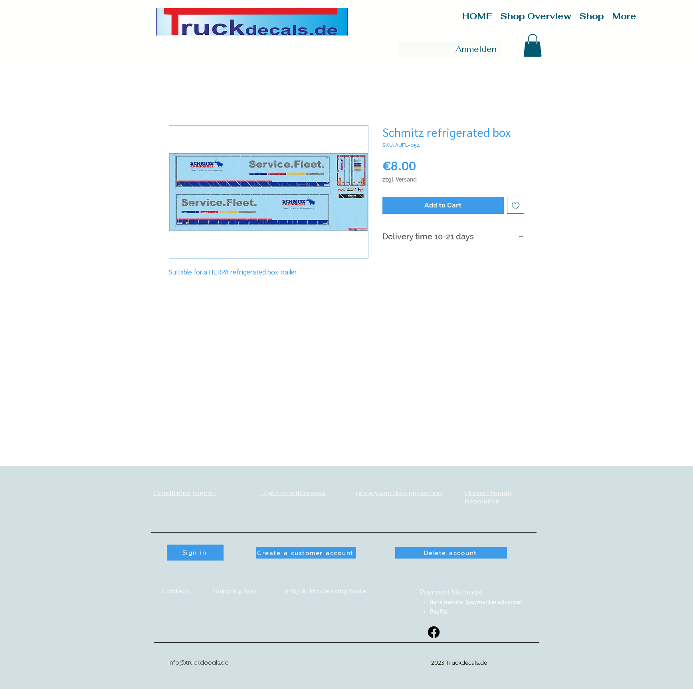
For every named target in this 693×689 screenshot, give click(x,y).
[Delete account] (451, 553)
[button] (532, 45)
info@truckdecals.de (198, 662)
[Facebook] (434, 632)
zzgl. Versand (399, 179)
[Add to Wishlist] (516, 205)
